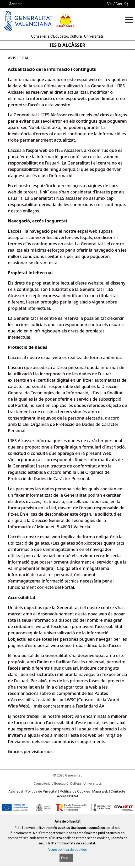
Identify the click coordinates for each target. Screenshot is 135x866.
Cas (119, 4)
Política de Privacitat (41, 791)
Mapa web (100, 791)
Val (109, 4)
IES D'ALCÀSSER (67, 45)
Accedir (15, 4)
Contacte (118, 791)
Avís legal (15, 791)
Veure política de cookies (67, 850)
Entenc (66, 858)
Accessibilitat (67, 796)
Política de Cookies (75, 791)
